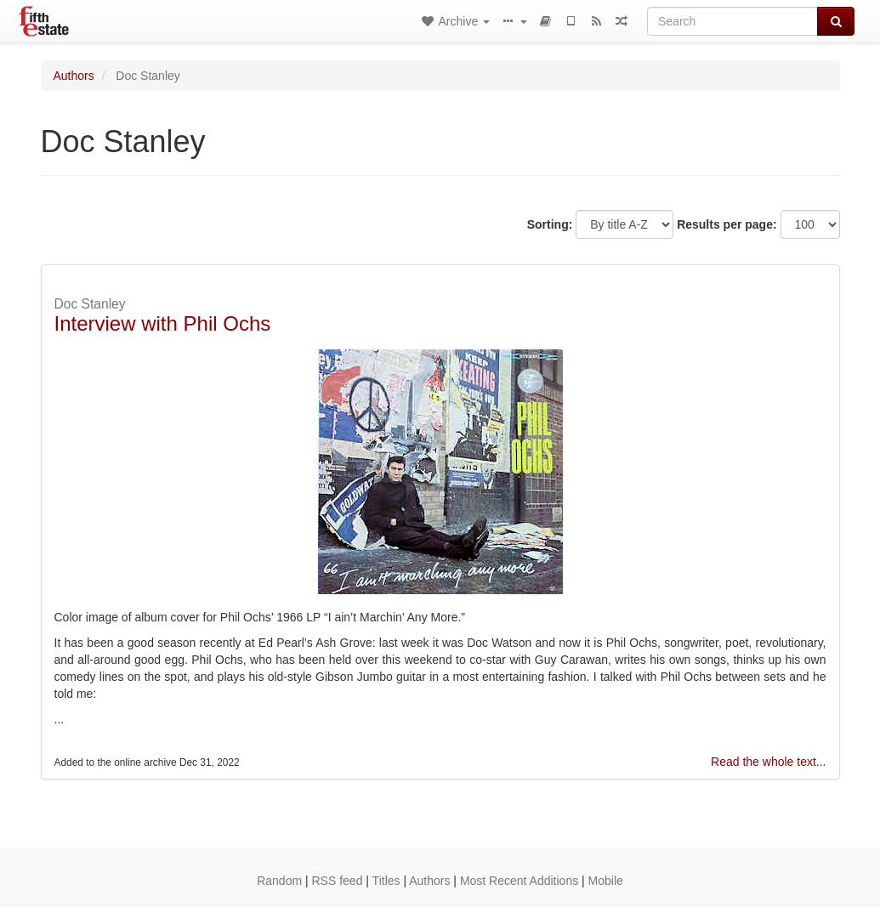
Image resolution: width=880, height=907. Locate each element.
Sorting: (550, 224)
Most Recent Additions (519, 880)
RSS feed (337, 880)
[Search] (732, 21)
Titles (386, 880)
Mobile (605, 880)
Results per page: (726, 224)
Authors (74, 75)
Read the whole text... (768, 761)
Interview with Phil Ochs (162, 323)
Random (279, 880)
